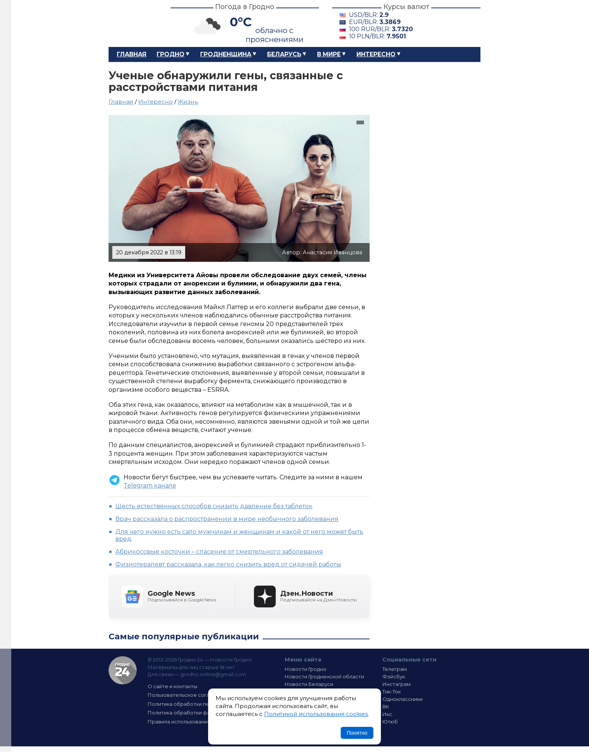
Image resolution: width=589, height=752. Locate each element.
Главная (131, 54)
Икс (387, 714)
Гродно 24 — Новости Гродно (123, 670)
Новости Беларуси (309, 684)
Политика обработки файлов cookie (194, 713)
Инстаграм (396, 684)
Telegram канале (150, 485)
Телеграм (394, 669)
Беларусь (284, 54)
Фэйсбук (393, 676)
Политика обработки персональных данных (204, 704)
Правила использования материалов (195, 722)
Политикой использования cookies (316, 713)
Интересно (376, 54)
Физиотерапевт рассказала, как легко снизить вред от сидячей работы (228, 564)
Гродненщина (225, 54)
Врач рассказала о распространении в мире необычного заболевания (226, 518)
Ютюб (390, 722)
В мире (329, 54)
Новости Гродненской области (324, 676)
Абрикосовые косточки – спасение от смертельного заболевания (219, 551)
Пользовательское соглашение (189, 695)
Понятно (357, 733)
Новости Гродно (305, 669)
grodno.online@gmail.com (213, 674)
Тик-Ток (391, 692)
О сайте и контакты (172, 686)
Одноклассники (402, 699)
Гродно (170, 54)
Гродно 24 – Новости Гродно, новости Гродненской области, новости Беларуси (133, 23)
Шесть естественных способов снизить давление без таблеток (214, 506)
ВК (385, 707)
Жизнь (188, 101)
